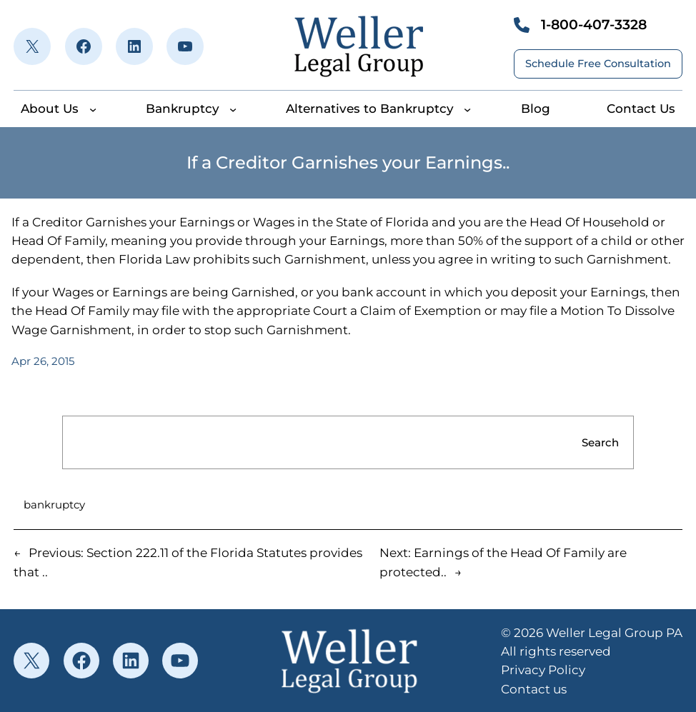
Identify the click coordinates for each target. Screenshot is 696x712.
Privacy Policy (543, 670)
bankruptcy (54, 504)
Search (600, 442)
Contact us (534, 689)
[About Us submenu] (92, 108)
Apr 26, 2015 (42, 361)
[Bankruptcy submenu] (233, 108)
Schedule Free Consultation (598, 63)
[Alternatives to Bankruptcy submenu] (467, 108)
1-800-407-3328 (594, 24)
